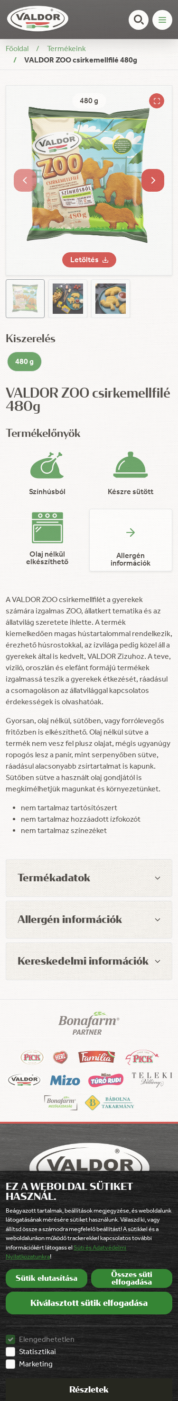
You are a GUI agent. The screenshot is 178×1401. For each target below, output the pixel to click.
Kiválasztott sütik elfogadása (89, 1303)
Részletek (89, 1389)
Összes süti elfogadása (131, 1278)
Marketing (36, 1363)
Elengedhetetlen (47, 1339)
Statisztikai (37, 1351)
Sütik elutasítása (46, 1278)
